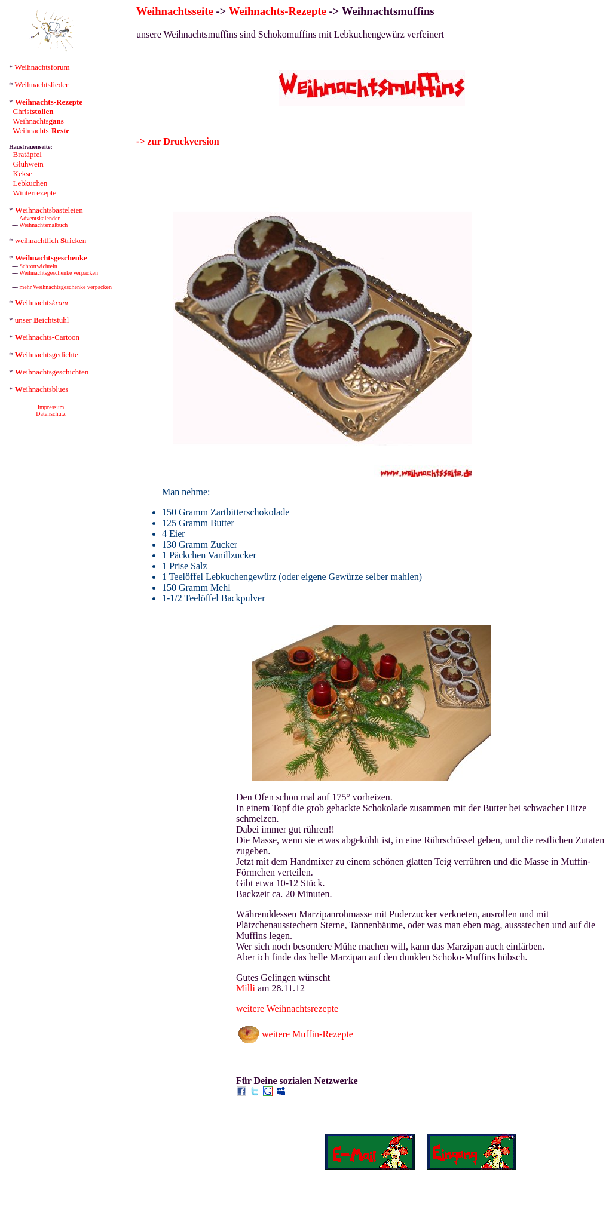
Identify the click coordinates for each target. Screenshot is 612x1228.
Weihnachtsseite (174, 11)
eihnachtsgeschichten (51, 371)
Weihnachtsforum (42, 67)
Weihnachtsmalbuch (43, 225)
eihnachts (41, 302)
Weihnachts (38, 120)
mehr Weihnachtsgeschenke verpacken (66, 287)
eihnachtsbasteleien (49, 209)
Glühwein (28, 163)
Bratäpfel (27, 154)
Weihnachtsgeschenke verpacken (58, 272)
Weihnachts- (41, 130)
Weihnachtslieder (42, 84)
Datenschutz (50, 413)
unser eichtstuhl (42, 319)
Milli (245, 988)
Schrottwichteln (38, 266)
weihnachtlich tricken (51, 240)
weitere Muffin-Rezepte (307, 1034)
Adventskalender (39, 218)
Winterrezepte (34, 192)
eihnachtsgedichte (46, 354)
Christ (33, 111)
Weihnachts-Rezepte (277, 11)
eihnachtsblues (42, 389)
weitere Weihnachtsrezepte (287, 1008)
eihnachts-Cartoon (47, 337)
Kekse (23, 173)
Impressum (51, 407)
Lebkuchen (30, 183)
